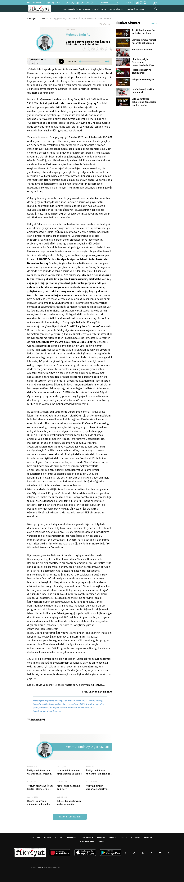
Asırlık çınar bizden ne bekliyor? (68, 788)
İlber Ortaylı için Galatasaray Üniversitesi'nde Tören (143, 62)
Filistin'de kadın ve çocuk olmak (141, 72)
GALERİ (103, 9)
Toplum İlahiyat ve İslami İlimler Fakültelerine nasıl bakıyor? (40, 788)
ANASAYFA (36, 838)
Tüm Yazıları (106, 24)
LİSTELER (111, 9)
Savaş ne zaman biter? (143, 50)
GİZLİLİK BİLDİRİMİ (87, 842)
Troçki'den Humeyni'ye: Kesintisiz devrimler (144, 32)
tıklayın (56, 711)
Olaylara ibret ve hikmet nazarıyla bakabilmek (144, 42)
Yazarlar (44, 18)
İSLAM (78, 9)
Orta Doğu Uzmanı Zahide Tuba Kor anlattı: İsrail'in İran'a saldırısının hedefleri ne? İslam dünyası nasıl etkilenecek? (144, 102)
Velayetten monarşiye (143, 80)
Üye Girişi (50, 3)
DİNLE (141, 9)
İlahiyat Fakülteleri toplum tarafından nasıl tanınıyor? (98, 772)
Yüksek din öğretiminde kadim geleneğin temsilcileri (69, 803)
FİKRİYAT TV (121, 9)
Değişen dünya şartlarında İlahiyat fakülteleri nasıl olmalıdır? (83, 18)
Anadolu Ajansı (41, 137)
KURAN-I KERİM (87, 838)
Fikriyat (40, 868)
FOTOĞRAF (113, 838)
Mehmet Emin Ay (78, 35)
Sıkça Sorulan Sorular (35, 3)
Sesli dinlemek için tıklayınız (39, 61)
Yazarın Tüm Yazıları (70, 817)
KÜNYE (101, 842)
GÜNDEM (47, 838)
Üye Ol (60, 3)
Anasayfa (31, 18)
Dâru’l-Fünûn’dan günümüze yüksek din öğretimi (38, 803)
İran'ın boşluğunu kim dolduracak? (143, 91)
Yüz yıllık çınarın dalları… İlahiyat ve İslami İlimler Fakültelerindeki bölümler (96, 788)
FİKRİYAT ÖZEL (132, 9)
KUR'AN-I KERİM (69, 9)
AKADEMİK (96, 9)
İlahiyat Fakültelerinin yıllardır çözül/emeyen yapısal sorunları (39, 772)
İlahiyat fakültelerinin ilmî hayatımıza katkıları (69, 772)
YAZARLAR (86, 9)
